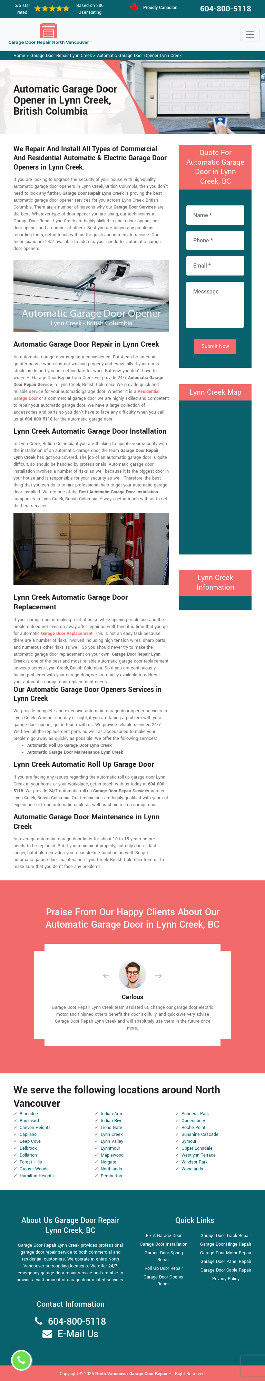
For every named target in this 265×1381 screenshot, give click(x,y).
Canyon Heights (35, 1127)
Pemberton (111, 1176)
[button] (111, 975)
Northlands (111, 1169)
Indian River (112, 1121)
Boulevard (29, 1121)
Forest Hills (31, 1162)
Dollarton (28, 1155)
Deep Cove (30, 1141)
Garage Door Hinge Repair (225, 1244)
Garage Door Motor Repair (225, 1253)
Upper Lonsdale (197, 1148)
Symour (188, 1141)
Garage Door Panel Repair (225, 1261)
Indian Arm (111, 1114)
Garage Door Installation (163, 1244)
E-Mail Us (78, 1334)
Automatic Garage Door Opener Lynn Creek (139, 55)
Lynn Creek (111, 1134)
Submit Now (215, 346)
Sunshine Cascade (199, 1134)
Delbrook (28, 1148)
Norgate (108, 1162)
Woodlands (192, 1169)
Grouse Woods (34, 1169)
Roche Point (193, 1127)
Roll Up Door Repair (164, 1268)
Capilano (28, 1134)
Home (19, 55)
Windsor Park (194, 1162)
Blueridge (29, 1114)
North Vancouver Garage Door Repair (132, 1374)
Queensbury (193, 1121)
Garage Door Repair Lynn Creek (61, 55)
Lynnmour (110, 1148)
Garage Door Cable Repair (225, 1270)
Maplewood (112, 1155)
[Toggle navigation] (249, 34)
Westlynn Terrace (198, 1155)
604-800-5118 (225, 9)
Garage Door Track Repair (225, 1236)
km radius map (215, 476)
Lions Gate (111, 1127)
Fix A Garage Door (163, 1236)
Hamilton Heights (37, 1176)
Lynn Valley (112, 1141)
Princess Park (195, 1114)
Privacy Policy (225, 1279)
